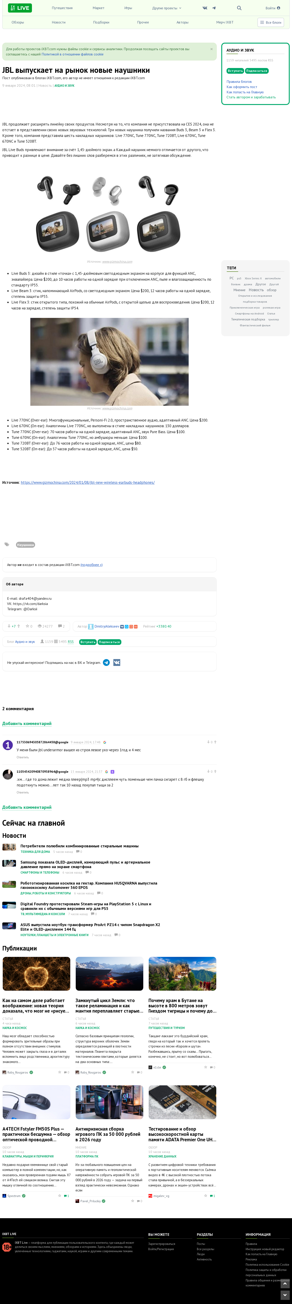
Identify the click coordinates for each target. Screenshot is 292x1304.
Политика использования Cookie (267, 1265)
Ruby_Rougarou (18, 1072)
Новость (256, 289)
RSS (71, 641)
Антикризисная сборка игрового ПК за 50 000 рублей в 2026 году (108, 1134)
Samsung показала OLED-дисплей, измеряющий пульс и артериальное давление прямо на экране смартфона (85, 864)
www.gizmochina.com (117, 261)
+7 (14, 626)
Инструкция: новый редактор (265, 1249)
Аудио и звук (64, 86)
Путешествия (62, 7)
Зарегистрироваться (161, 1244)
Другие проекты (167, 8)
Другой (274, 284)
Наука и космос (15, 1028)
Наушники (25, 544)
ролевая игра (271, 307)
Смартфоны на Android (249, 313)
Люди (201, 1254)
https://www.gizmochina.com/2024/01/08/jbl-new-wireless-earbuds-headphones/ (88, 482)
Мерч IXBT (225, 22)
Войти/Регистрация (161, 1249)
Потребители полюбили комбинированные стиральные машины (79, 845)
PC (231, 278)
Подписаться (109, 642)
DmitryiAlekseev (106, 626)
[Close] (211, 49)
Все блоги (270, 22)
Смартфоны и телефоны (40, 873)
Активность (204, 1259)
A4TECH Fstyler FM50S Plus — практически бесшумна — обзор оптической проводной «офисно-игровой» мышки (36, 1137)
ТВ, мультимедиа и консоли (43, 914)
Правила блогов (239, 81)
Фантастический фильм (255, 325)
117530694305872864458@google (42, 742)
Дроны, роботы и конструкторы (46, 893)
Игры (128, 7)
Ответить (23, 757)
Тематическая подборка (248, 319)
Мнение (239, 290)
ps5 (239, 278)
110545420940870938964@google (42, 772)
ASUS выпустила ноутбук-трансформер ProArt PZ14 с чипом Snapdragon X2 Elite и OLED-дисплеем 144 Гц (90, 927)
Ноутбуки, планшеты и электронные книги (55, 935)
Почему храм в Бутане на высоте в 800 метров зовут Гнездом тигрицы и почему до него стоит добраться (181, 1008)
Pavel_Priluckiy (90, 1201)
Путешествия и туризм (167, 1028)
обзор (271, 290)
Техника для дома (35, 852)
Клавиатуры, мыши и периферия (28, 1156)
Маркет (98, 7)
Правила (251, 1244)
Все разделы (205, 1249)
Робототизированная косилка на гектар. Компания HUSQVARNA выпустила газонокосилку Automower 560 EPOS (89, 885)
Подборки (101, 22)
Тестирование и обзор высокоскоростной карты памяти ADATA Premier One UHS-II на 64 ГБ (182, 1137)
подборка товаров (255, 301)
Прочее (143, 22)
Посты (201, 1244)
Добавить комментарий (27, 723)
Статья (271, 313)
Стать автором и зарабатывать (251, 97)
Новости (58, 22)
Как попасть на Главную (245, 92)
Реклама (251, 1259)
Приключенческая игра (245, 307)
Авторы (182, 22)
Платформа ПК (87, 1156)
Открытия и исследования (255, 295)
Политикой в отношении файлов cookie (73, 54)
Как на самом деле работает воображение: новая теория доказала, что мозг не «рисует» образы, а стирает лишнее (36, 1008)
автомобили (273, 278)
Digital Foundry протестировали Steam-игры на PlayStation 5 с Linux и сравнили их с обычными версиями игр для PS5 (86, 906)
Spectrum (14, 1196)
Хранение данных (162, 1156)
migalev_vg (161, 1196)
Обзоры (18, 22)
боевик (235, 284)
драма (248, 284)
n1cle (157, 1067)
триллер (273, 319)
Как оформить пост (242, 86)
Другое (260, 284)
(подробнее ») (92, 564)
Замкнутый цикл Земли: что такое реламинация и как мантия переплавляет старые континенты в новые (107, 1008)
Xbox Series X (253, 278)
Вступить (88, 642)
